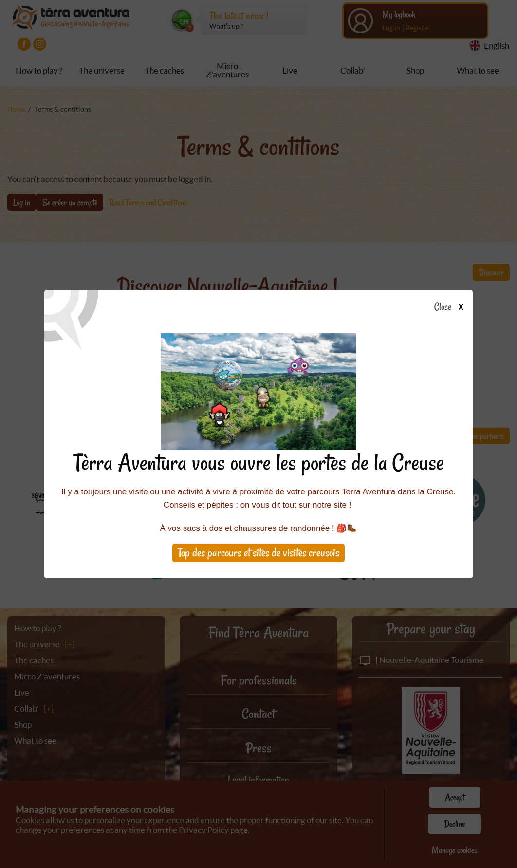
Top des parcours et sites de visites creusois (258, 552)
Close (451, 307)
